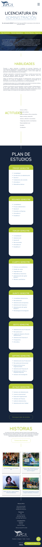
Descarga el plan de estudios (21, 417)
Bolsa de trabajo (21, 525)
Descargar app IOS (21, 516)
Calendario (21, 522)
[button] (38, 4)
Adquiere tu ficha (32, 543)
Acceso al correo (21, 514)
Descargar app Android (21, 517)
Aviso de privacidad (21, 506)
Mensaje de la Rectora (21, 509)
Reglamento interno (21, 507)
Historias (21, 523)
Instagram (19, 538)
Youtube (28, 538)
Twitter (24, 538)
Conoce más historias (21, 440)
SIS (21, 513)
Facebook (14, 538)
